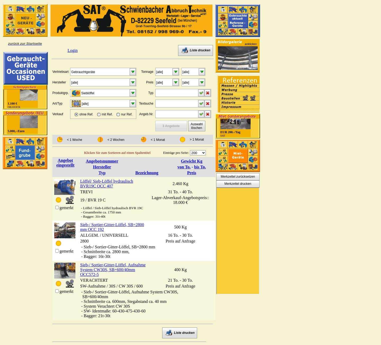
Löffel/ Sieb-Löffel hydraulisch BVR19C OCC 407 (106, 183)
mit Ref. (107, 114)
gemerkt (66, 207)
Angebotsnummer (102, 161)
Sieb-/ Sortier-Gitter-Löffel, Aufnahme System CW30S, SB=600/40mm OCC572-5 (113, 270)
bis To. (200, 167)
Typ (101, 173)
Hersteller (102, 167)
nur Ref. (127, 114)
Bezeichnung (146, 173)
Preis (191, 173)
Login (72, 50)
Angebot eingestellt (65, 162)
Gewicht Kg (191, 161)
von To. (184, 167)
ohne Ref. (86, 114)
